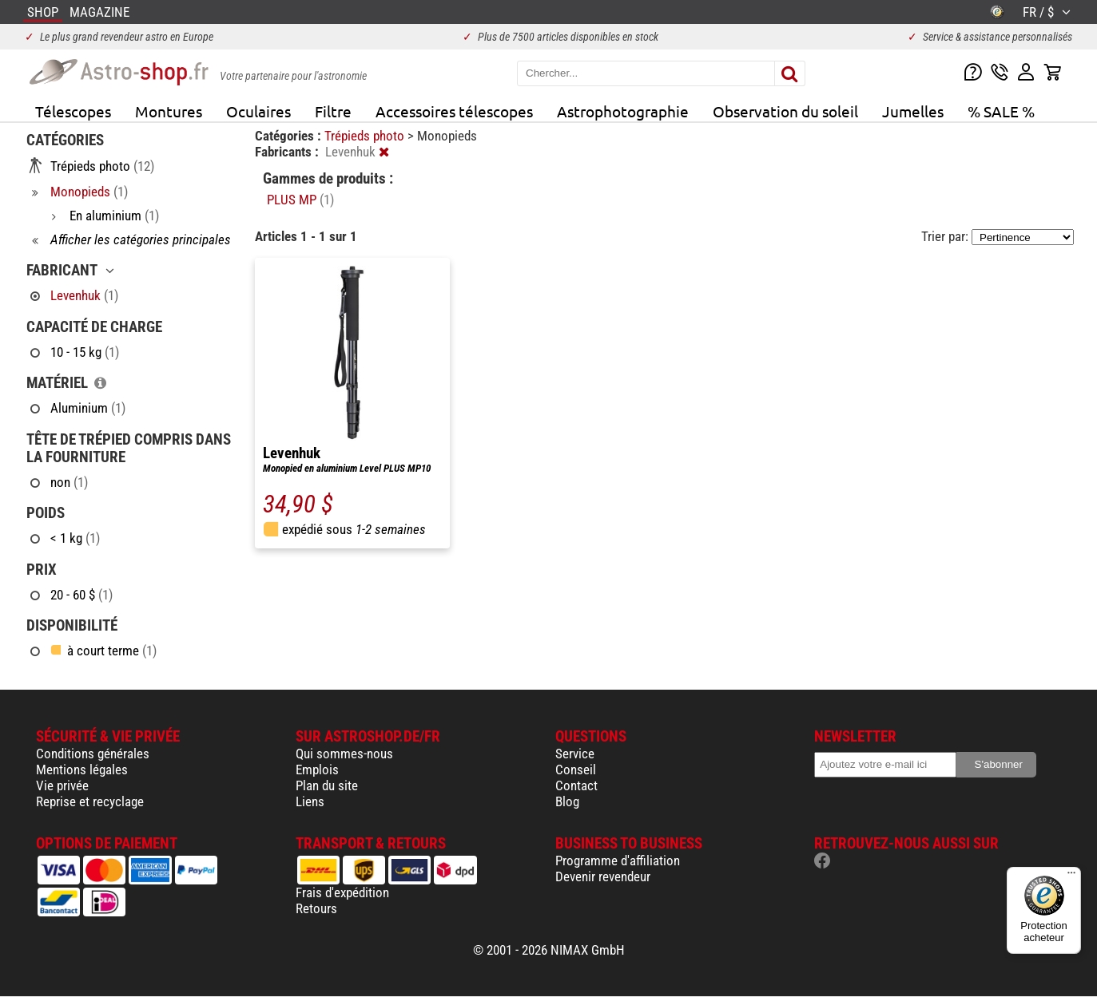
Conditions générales (92, 754)
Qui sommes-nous (344, 754)
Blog (567, 801)
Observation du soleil (785, 111)
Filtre (333, 111)
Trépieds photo (365, 136)
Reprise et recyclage (90, 801)
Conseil (575, 769)
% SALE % (1001, 111)
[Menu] (1071, 876)
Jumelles (913, 111)
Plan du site (327, 785)
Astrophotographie (623, 111)
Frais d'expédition (342, 892)
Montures (168, 111)
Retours (316, 908)
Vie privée (62, 785)
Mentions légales (82, 769)
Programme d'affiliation (617, 860)
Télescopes (73, 111)
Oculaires (258, 111)
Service (574, 754)
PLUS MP (300, 200)
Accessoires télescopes (454, 111)
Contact (576, 785)
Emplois (317, 769)
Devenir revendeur (602, 876)
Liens (310, 801)
